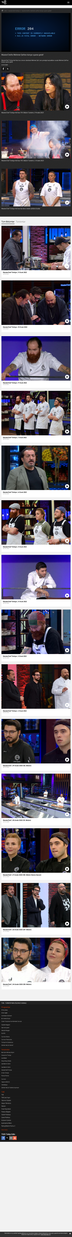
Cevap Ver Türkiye (6, 1055)
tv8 (5, 11)
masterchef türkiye (14, 11)
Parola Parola (5, 1075)
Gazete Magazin (5, 1024)
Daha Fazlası (4, 1130)
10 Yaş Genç (4, 1010)
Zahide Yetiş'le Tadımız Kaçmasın (10, 1087)
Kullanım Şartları (6, 1120)
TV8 (2, 1095)
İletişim (3, 1106)
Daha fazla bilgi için (46, 1234)
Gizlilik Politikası (6, 1114)
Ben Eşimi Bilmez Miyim (7, 1052)
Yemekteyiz (4, 1084)
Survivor (3, 1079)
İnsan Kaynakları (6, 1109)
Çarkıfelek (4, 1058)
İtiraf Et (3, 1033)
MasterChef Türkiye (6, 1070)
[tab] (8, 222)
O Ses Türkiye (5, 1073)
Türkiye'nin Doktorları (7, 1042)
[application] (35, 32)
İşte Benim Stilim (5, 1063)
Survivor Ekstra (5, 1036)
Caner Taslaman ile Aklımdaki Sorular (11, 1021)
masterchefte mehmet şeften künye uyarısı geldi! (37, 11)
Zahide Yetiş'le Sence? (7, 1045)
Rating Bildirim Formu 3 (8, 1126)
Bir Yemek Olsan (5, 1018)
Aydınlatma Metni (6, 1123)
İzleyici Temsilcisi (6, 1103)
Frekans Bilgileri (6, 1112)
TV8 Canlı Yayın (5, 1097)
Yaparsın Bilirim (5, 1082)
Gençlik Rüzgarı (5, 1030)
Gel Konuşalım (5, 1027)
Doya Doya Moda (6, 1061)
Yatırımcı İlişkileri (6, 1100)
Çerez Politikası (5, 1117)
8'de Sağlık (4, 1013)
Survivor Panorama (6, 1039)
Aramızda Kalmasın (6, 1015)
